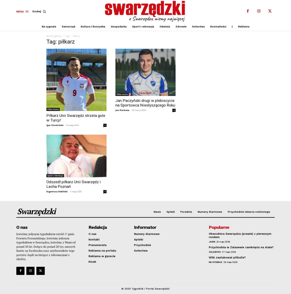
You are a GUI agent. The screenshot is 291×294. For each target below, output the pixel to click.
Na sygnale (215, 262)
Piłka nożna (53, 109)
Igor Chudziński (54, 125)
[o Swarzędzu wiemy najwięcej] (146, 11)
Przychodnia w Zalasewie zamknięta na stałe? (241, 247)
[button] (39, 11)
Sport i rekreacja (55, 175)
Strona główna (53, 36)
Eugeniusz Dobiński (57, 191)
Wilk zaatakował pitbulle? (227, 257)
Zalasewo (215, 252)
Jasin (212, 241)
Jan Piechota (122, 110)
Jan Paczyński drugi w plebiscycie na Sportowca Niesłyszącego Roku (145, 102)
